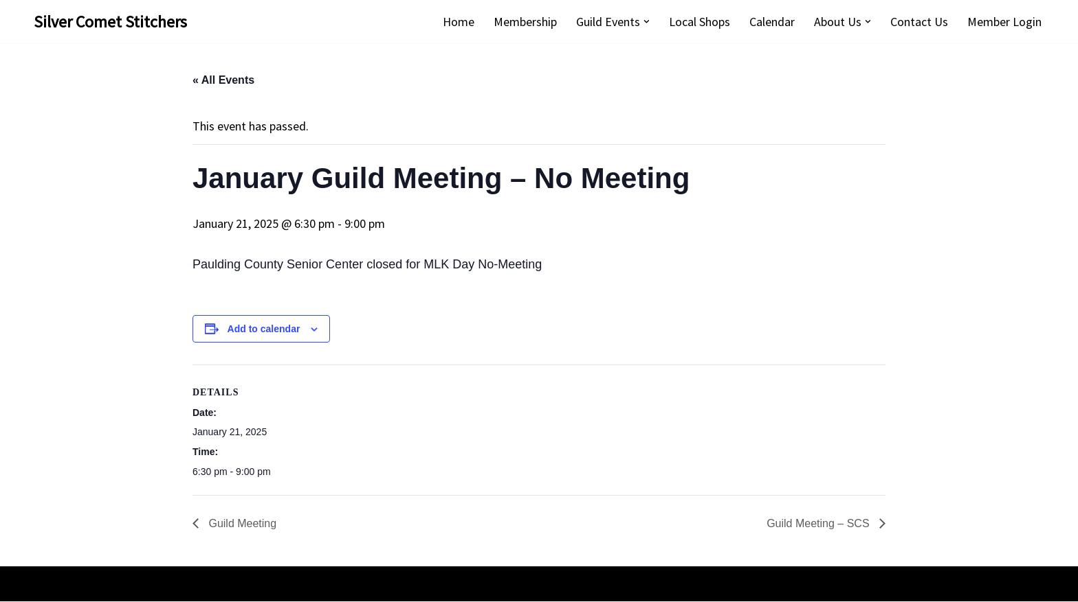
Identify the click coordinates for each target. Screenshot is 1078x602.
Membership (525, 22)
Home (458, 22)
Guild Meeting (241, 525)
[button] (647, 22)
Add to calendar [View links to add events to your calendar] (264, 328)
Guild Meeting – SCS (819, 525)
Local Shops (699, 22)
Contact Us (919, 22)
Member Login (1004, 22)
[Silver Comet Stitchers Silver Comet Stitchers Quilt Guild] (110, 21)
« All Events (223, 80)
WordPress (161, 584)
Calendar (772, 22)
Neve (47, 584)
